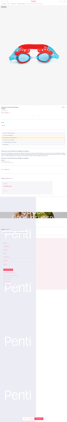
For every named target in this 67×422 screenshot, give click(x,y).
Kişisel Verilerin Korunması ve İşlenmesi (10, 275)
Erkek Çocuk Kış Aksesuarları (21, 232)
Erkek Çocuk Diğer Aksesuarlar (8, 232)
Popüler (5, 242)
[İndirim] (7, 1)
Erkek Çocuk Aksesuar (21, 3)
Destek (4, 253)
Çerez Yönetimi (6, 283)
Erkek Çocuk (13, 3)
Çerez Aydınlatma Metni (7, 277)
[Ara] (5, 1)
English (5, 264)
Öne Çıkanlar (6, 246)
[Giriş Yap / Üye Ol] (62, 1)
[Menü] (2, 1)
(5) (65, 107)
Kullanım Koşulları (6, 281)
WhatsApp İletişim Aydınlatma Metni (10, 285)
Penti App (5, 260)
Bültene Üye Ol (9, 269)
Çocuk (8, 3)
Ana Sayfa (4, 3)
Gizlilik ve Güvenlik (6, 279)
